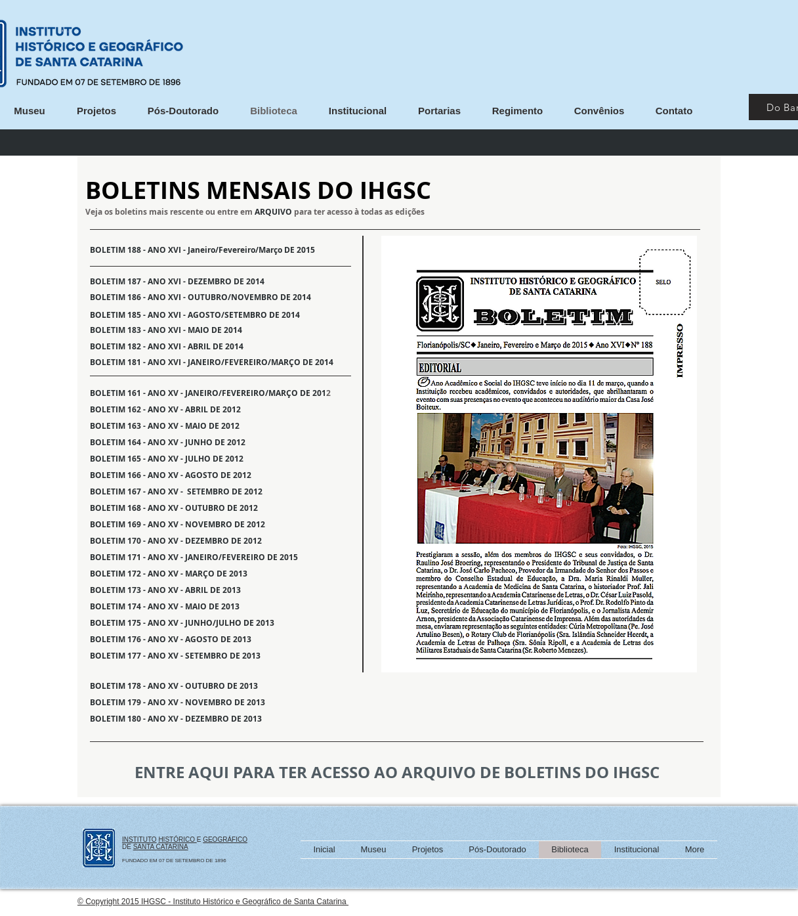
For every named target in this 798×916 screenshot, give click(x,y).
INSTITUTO (139, 839)
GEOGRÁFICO (225, 839)
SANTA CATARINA (160, 846)
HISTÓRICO (177, 839)
